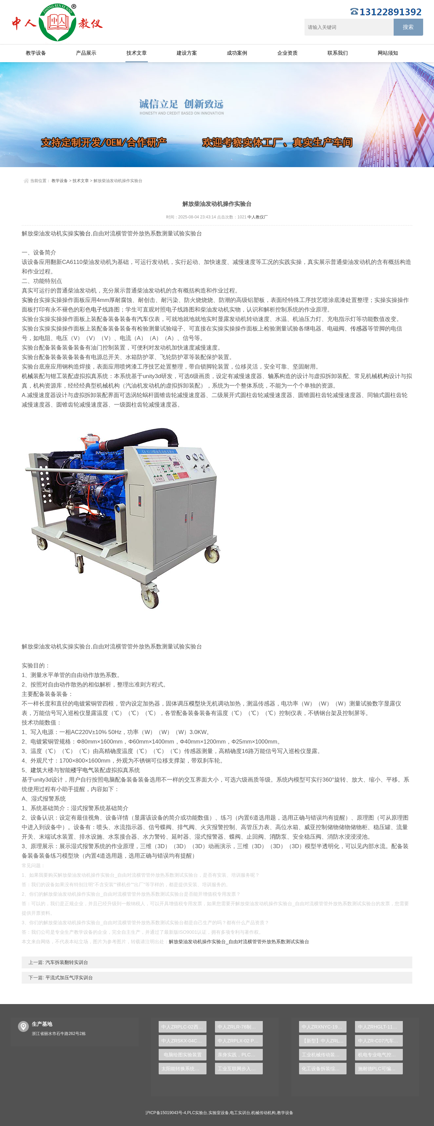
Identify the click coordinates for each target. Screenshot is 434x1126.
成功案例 (237, 53)
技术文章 (136, 53)
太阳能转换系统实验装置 (183, 1068)
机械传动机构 (263, 1112)
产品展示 (86, 53)
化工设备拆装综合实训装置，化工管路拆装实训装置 (324, 1068)
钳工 (56, 376)
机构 (383, 376)
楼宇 (76, 770)
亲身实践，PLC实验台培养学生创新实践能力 (240, 1054)
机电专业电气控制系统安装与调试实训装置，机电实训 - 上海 (380, 1054)
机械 (27, 376)
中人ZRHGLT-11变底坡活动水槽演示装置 (380, 1027)
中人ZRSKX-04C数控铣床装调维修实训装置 (183, 1040)
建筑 (36, 770)
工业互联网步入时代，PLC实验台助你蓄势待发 (240, 1068)
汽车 (143, 319)
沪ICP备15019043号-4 (165, 1112)
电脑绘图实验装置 (183, 1054)
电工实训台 (240, 1112)
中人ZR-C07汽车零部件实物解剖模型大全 (380, 1040)
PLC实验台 (197, 1112)
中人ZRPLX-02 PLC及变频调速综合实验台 (240, 1040)
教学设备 (36, 53)
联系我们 (338, 53)
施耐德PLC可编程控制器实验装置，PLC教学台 (380, 1068)
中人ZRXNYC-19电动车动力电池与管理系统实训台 (324, 1027)
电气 (88, 770)
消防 (275, 837)
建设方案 (187, 53)
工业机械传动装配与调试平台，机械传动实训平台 (324, 1054)
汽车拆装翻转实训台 (66, 962)
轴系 (273, 376)
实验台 (82, 233)
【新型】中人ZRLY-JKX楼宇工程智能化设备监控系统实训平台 (324, 1040)
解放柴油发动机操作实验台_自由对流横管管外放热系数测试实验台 (239, 941)
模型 (194, 703)
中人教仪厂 (258, 217)
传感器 (359, 328)
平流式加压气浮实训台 (68, 977)
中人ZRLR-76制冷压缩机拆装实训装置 (240, 1027)
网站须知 (388, 53)
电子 (96, 309)
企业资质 (287, 53)
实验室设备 (219, 1112)
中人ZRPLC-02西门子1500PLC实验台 (183, 1027)
